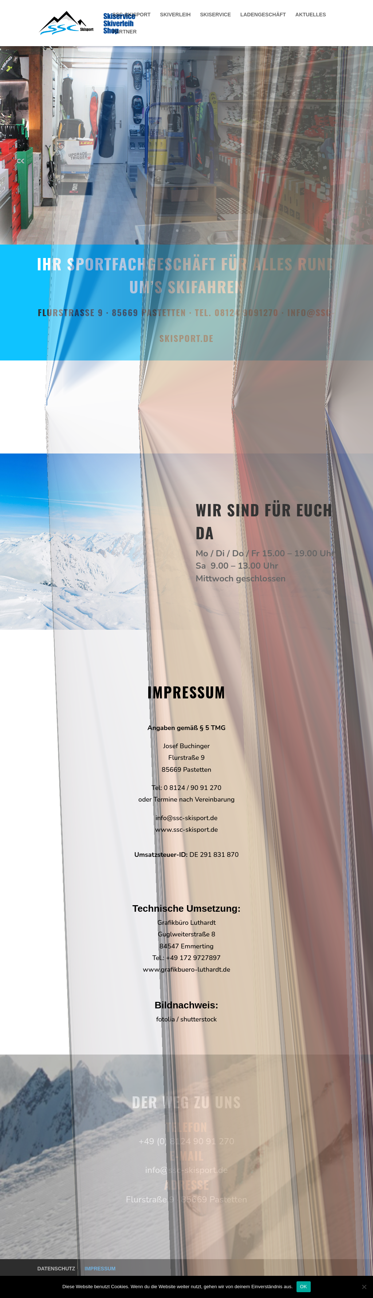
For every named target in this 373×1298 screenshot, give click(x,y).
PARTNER (124, 32)
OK (303, 1286)
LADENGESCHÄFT (263, 14)
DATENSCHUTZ (56, 1268)
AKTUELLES (310, 14)
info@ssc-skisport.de (186, 818)
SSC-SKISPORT (131, 14)
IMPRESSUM (100, 1268)
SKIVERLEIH (175, 14)
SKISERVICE (215, 14)
